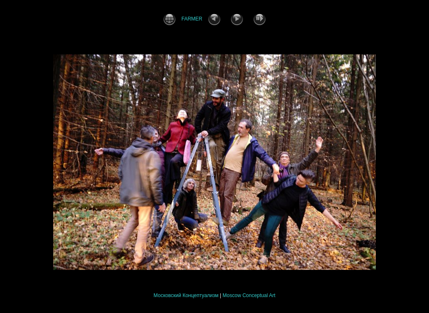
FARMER (191, 19)
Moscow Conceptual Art (248, 295)
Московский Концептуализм (186, 295)
